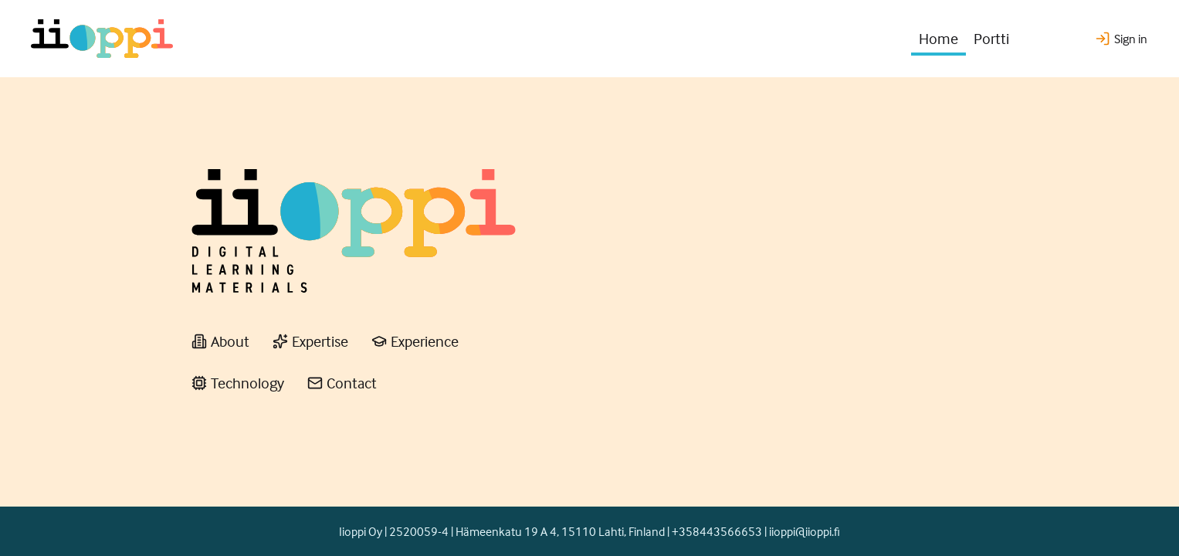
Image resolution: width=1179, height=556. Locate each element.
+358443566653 (717, 531)
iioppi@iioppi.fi (804, 531)
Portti (991, 38)
